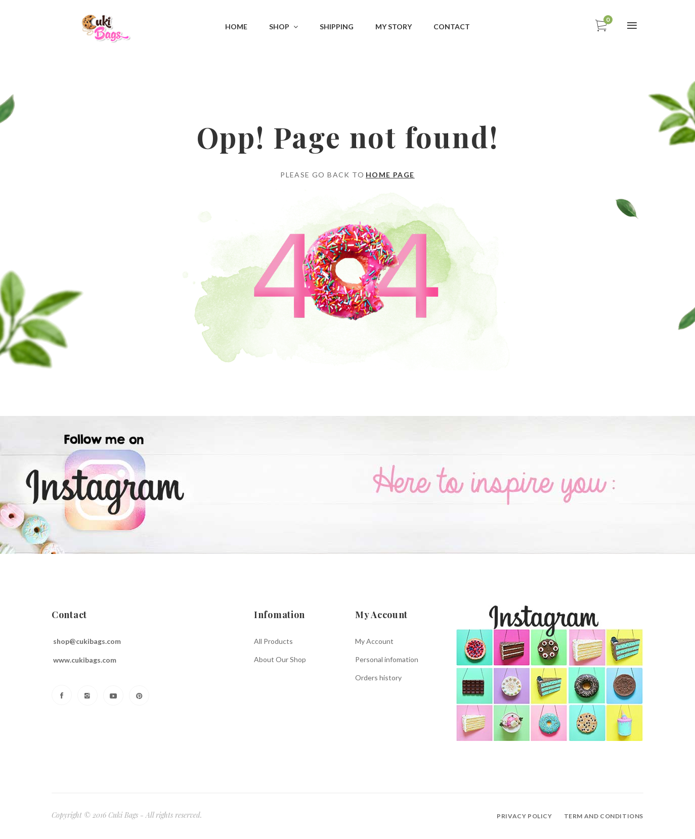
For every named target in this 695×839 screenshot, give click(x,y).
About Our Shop (280, 659)
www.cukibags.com (84, 660)
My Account (374, 641)
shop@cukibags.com (87, 641)
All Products (273, 641)
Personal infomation (386, 659)
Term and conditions (603, 816)
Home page (390, 174)
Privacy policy (524, 816)
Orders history (378, 677)
